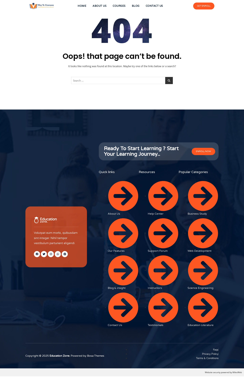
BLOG (136, 6)
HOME (81, 6)
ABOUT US (99, 6)
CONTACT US (155, 6)
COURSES (119, 6)
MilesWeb (237, 372)
